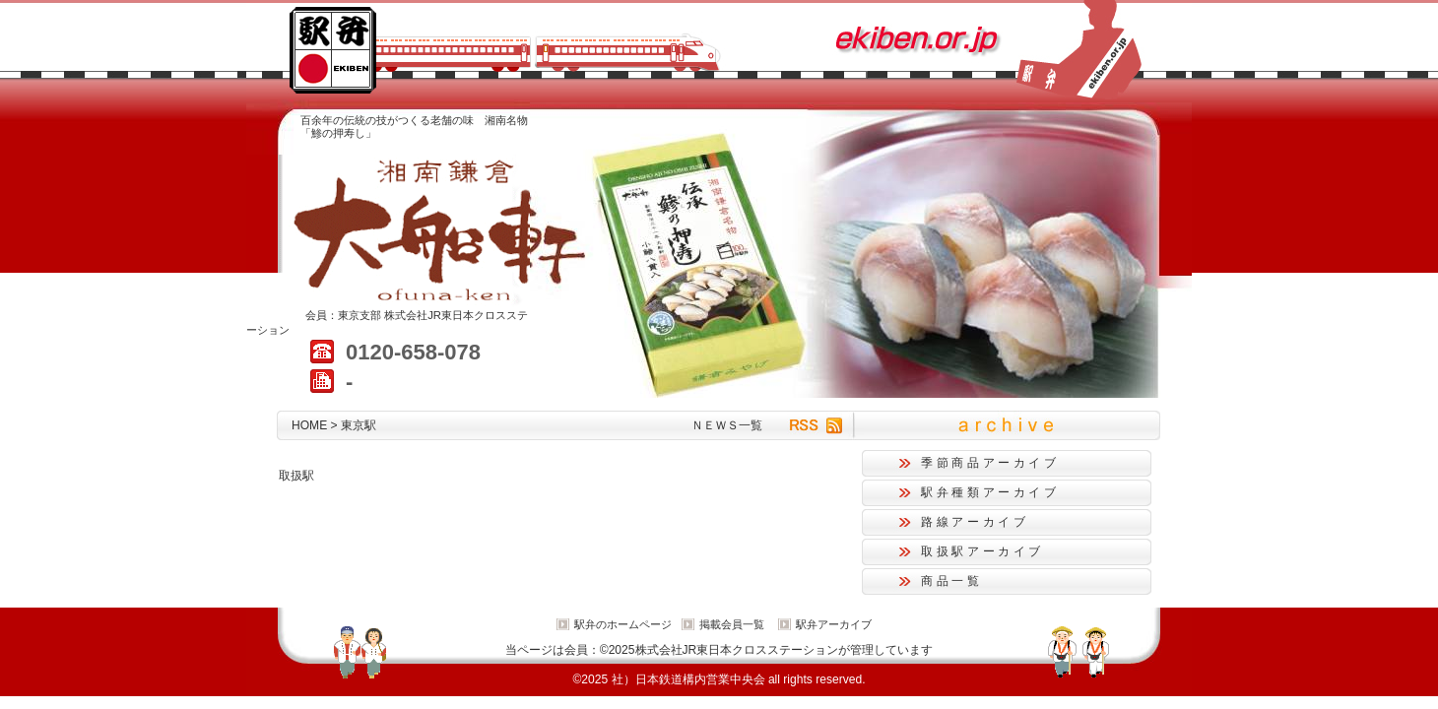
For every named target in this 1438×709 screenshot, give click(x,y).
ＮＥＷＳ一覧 (726, 425)
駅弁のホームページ (623, 624)
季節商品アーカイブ (990, 463)
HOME (309, 425)
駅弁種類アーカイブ (990, 492)
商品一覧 (952, 581)
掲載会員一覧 (731, 624)
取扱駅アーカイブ (982, 551)
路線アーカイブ (974, 522)
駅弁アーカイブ (834, 624)
